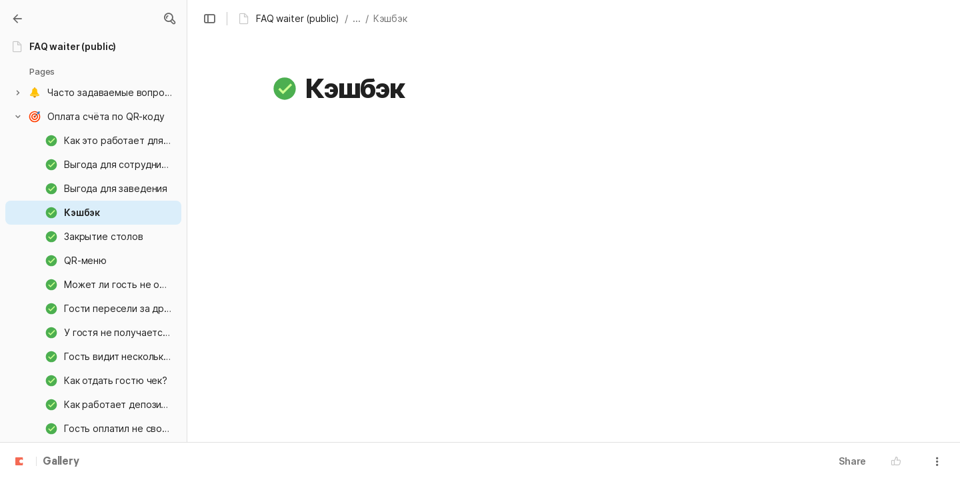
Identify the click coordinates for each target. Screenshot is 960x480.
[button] (169, 18)
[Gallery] (17, 18)
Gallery (61, 462)
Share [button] (852, 461)
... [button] (357, 18)
